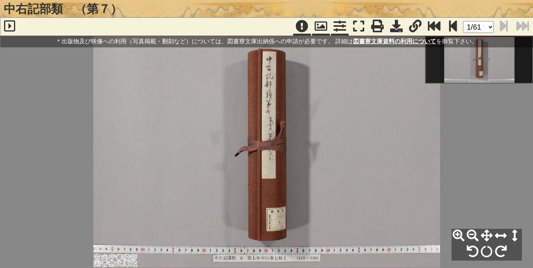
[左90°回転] (473, 252)
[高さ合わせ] (515, 236)
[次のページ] (453, 27)
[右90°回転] (501, 252)
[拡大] (459, 236)
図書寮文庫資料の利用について (394, 41)
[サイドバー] (9, 27)
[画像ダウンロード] (396, 27)
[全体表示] (487, 236)
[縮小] (473, 236)
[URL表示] (415, 27)
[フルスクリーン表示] (359, 27)
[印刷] (377, 27)
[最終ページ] (434, 27)
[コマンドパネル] (340, 27)
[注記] (302, 27)
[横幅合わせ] (501, 236)
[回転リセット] (487, 252)
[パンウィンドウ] (321, 27)
